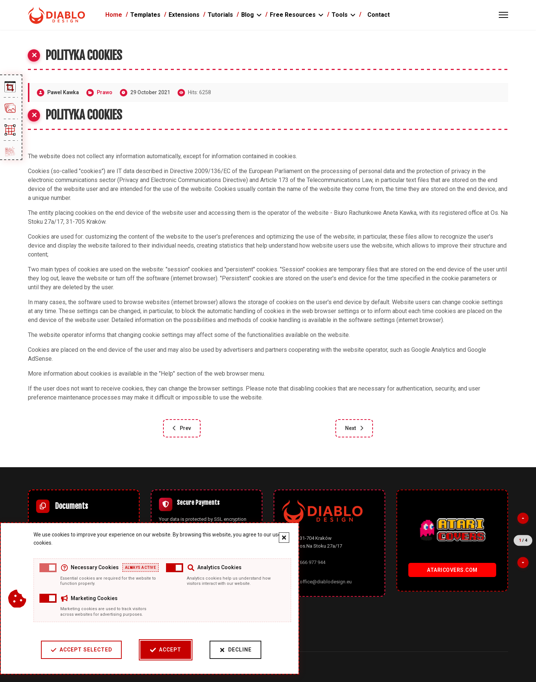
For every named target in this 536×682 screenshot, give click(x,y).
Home (113, 14)
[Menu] (503, 15)
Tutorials (220, 14)
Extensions (184, 14)
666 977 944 (312, 562)
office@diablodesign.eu (326, 581)
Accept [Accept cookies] (163, 650)
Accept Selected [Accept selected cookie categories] (78, 650)
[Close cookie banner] (281, 537)
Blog (247, 14)
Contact (378, 14)
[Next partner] (523, 562)
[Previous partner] (523, 518)
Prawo (104, 92)
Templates (145, 14)
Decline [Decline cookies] (233, 650)
